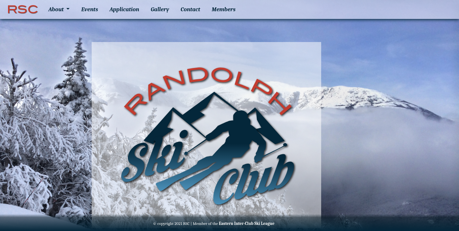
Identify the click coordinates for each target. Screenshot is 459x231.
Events (89, 9)
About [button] (56, 9)
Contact (190, 9)
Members (224, 9)
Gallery (160, 9)
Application (124, 9)
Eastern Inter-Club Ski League (246, 223)
